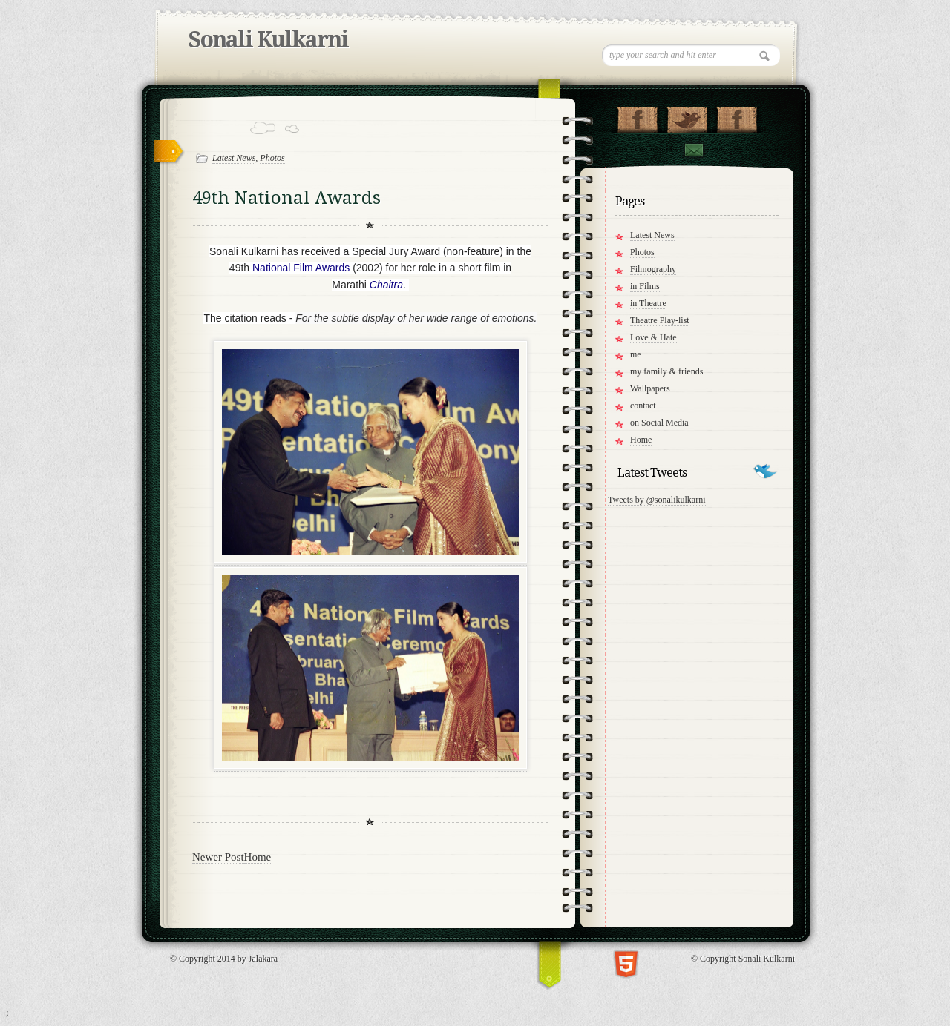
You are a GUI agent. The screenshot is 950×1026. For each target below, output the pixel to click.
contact (643, 405)
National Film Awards (301, 268)
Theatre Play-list (659, 320)
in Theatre (648, 303)
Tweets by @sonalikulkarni (657, 499)
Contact (693, 150)
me (635, 354)
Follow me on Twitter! (687, 116)
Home (258, 857)
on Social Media (659, 422)
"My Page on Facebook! (637, 116)
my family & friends (666, 371)
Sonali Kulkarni (268, 40)
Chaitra (386, 285)
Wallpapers (650, 388)
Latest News (233, 158)
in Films (645, 286)
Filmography (653, 269)
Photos (272, 158)
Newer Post (218, 857)
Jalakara (263, 958)
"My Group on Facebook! (736, 116)
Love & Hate (653, 337)
